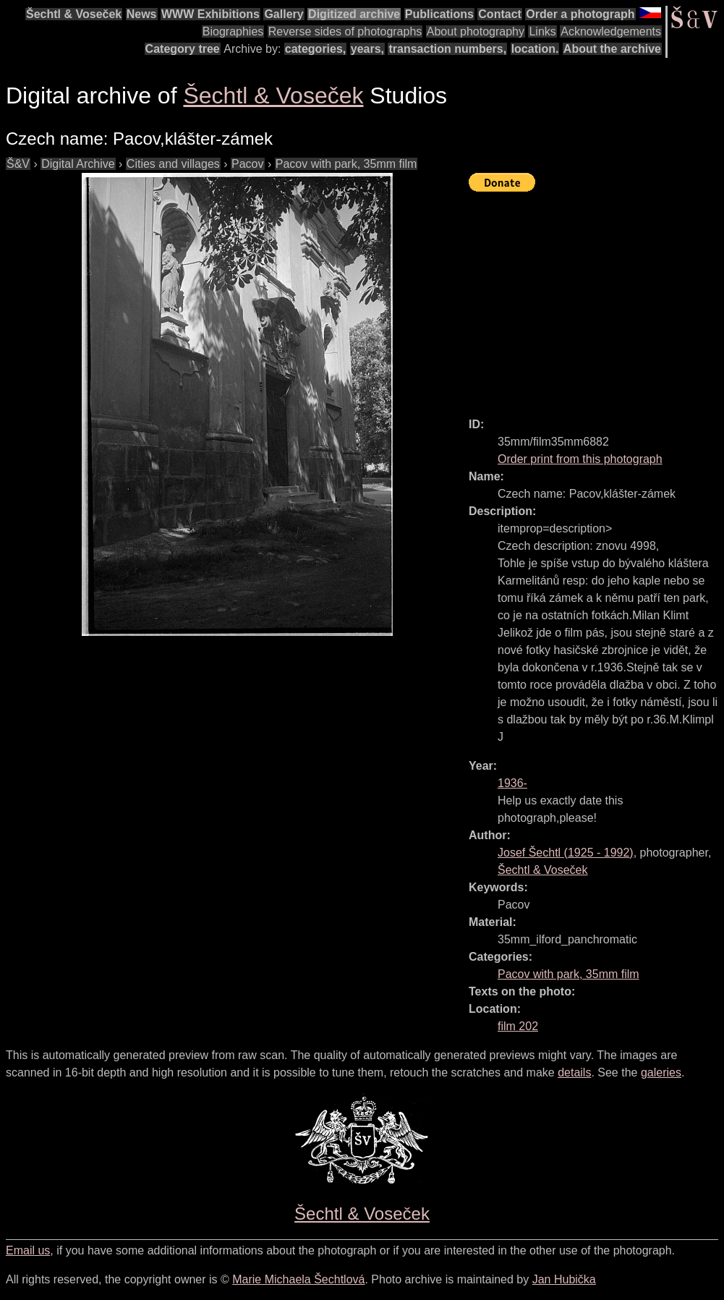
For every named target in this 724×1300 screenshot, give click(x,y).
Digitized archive (354, 14)
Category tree (182, 49)
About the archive (612, 49)
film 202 (518, 1026)
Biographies (233, 31)
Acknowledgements (611, 31)
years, (367, 49)
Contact (499, 14)
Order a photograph (580, 14)
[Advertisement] (596, 298)
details (574, 1072)
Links (542, 31)
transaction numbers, (447, 49)
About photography (475, 31)
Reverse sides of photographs (345, 31)
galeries (661, 1072)
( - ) (566, 852)
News (142, 14)
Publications (439, 14)
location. (535, 49)
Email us (28, 1250)
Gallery (283, 14)
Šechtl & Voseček (74, 14)
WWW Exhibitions (210, 14)
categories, (315, 49)
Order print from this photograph (580, 459)
